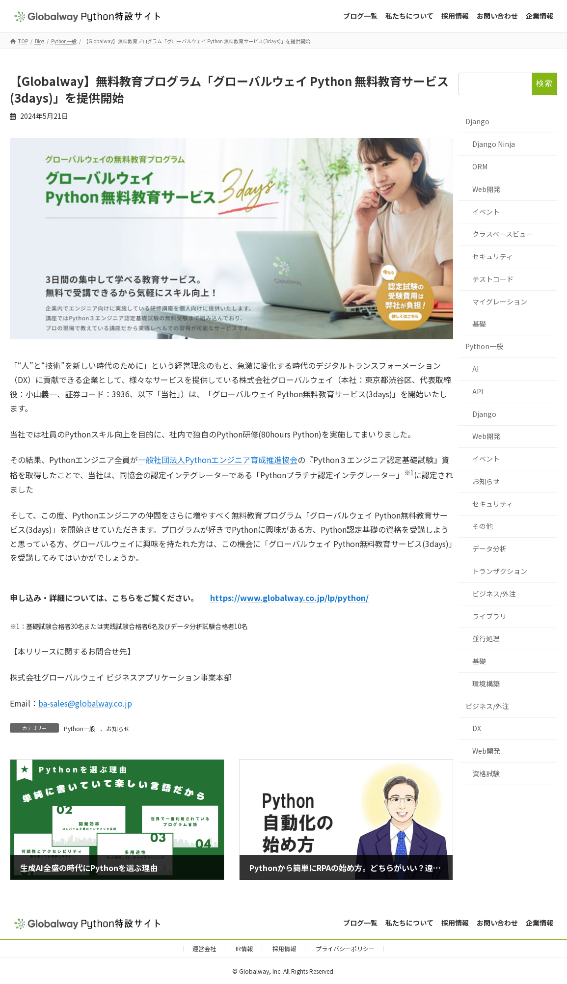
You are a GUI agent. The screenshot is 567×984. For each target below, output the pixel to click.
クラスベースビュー (502, 234)
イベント (486, 212)
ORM (479, 166)
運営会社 (204, 948)
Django (477, 122)
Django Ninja (493, 144)
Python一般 (79, 728)
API (477, 391)
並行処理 (486, 639)
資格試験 (486, 773)
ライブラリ (489, 616)
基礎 (479, 324)
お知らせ (118, 728)
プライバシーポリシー (345, 948)
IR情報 (244, 948)
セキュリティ (492, 257)
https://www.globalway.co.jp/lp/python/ (289, 597)
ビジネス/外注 (494, 594)
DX (476, 729)
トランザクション (499, 571)
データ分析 (489, 549)
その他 (482, 526)
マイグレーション (499, 301)
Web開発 (486, 189)
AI (475, 369)
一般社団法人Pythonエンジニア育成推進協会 (217, 459)
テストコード (492, 279)
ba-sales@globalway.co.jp (85, 703)
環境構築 (486, 683)
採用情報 (284, 948)
